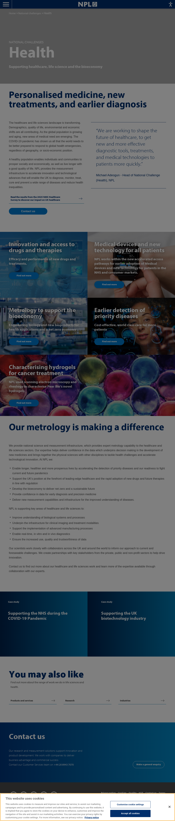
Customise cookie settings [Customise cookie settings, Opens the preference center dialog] (130, 804)
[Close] (169, 807)
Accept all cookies (130, 813)
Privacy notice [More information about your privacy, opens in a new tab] (92, 817)
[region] (87, 807)
